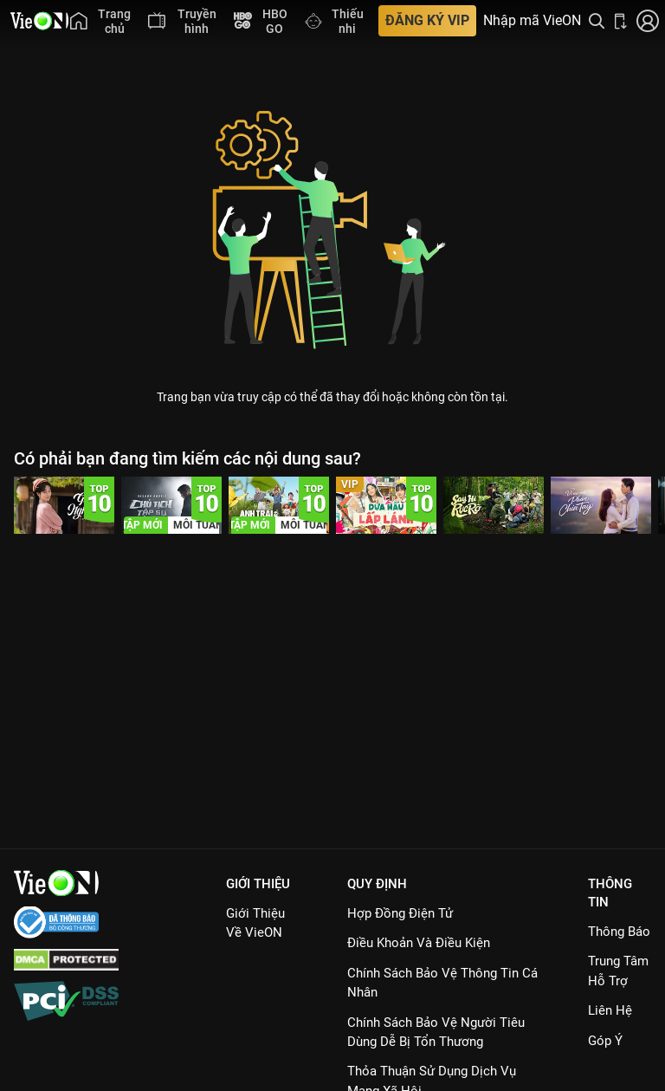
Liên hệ (610, 1010)
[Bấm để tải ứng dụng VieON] (620, 21)
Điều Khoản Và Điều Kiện (418, 943)
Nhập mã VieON (532, 21)
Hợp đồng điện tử (400, 913)
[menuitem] (100, 21)
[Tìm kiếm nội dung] (596, 21)
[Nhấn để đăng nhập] (647, 21)
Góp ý (605, 1041)
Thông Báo (619, 931)
